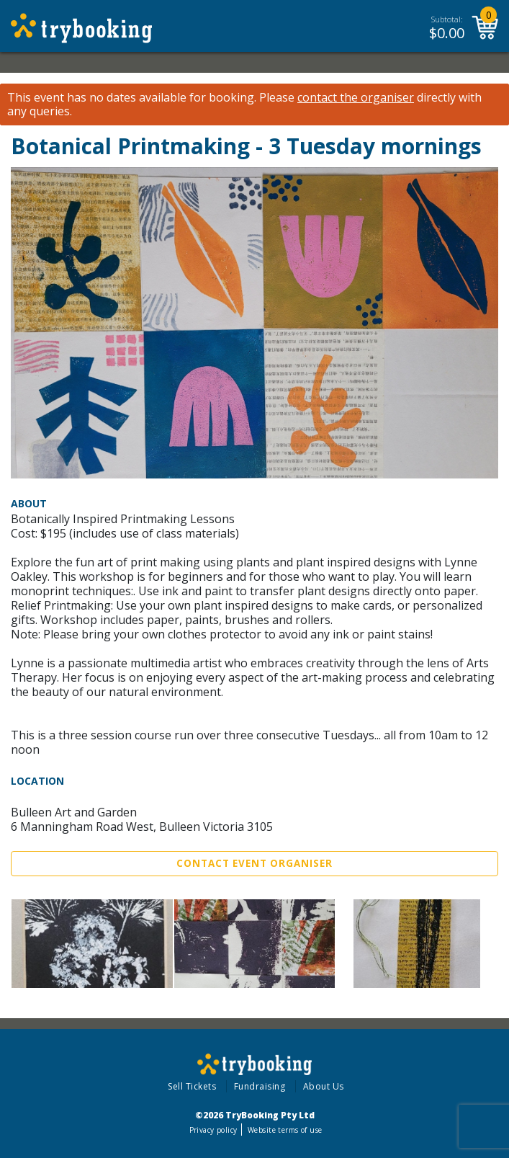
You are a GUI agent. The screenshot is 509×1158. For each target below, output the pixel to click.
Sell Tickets (192, 1086)
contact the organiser (355, 97)
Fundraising (260, 1086)
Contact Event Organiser (254, 863)
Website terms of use (285, 1130)
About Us (323, 1086)
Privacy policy (213, 1130)
